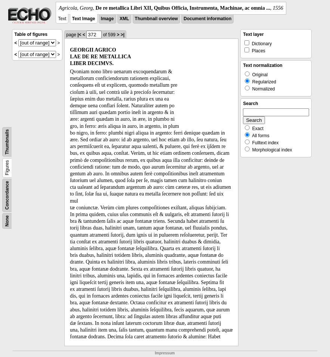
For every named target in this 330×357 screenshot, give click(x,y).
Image (107, 18)
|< (79, 34)
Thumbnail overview (156, 18)
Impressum (165, 353)
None (7, 221)
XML (124, 18)
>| (122, 34)
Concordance (7, 195)
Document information (207, 18)
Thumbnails (7, 141)
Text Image (83, 18)
